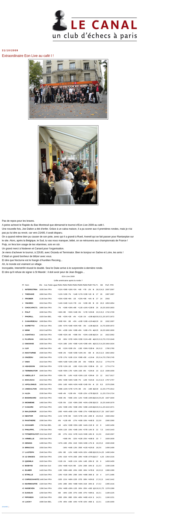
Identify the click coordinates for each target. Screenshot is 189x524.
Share (5, 507)
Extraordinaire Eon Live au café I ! (28, 56)
